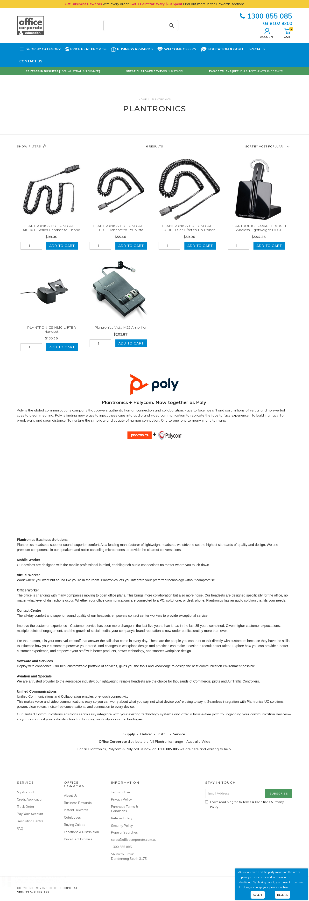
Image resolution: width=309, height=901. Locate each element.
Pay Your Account (30, 814)
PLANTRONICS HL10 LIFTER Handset (51, 336)
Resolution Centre (30, 821)
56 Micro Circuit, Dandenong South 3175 (129, 856)
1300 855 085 (266, 16)
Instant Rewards (76, 810)
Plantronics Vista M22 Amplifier (120, 334)
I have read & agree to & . (244, 804)
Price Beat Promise (85, 49)
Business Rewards (132, 49)
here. (286, 887)
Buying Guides (74, 825)
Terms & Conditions (256, 802)
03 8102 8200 (277, 23)
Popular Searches (124, 832)
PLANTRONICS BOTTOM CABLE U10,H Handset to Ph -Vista (120, 228)
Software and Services (35, 661)
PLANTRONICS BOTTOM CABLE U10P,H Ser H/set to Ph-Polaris (189, 228)
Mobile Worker (28, 560)
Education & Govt (222, 49)
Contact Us (30, 61)
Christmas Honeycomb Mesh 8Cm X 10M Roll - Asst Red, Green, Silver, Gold (46, 881)
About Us (70, 795)
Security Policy (122, 826)
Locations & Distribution (81, 832)
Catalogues (72, 817)
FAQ (20, 828)
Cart (287, 32)
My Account (25, 792)
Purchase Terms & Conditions (124, 809)
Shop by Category (40, 49)
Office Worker (28, 590)
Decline (282, 894)
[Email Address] (235, 793)
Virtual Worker (28, 575)
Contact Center (29, 610)
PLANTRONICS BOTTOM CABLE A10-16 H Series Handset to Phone (51, 228)
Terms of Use (120, 792)
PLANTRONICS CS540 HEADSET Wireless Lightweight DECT (258, 228)
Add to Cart (62, 246)
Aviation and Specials (34, 676)
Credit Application (30, 799)
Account (267, 32)
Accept (257, 894)
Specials (256, 49)
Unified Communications (37, 691)
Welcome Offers (176, 48)
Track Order (25, 806)
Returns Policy (121, 818)
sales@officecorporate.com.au (129, 839)
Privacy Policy (121, 799)
